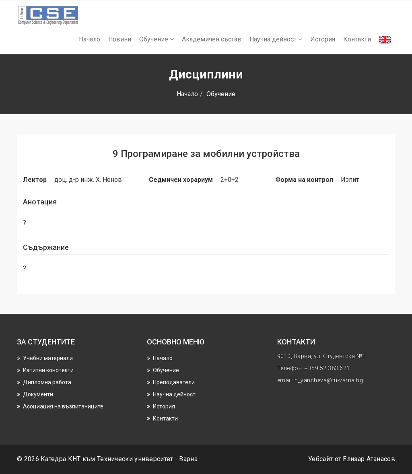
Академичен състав (211, 39)
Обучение (156, 39)
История (322, 39)
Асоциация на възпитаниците (63, 406)
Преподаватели (174, 382)
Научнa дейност (275, 39)
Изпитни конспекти (48, 370)
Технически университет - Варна (147, 459)
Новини (119, 39)
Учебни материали (48, 358)
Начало (89, 39)
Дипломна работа (47, 382)
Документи (38, 394)
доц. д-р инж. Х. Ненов (88, 179)
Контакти (357, 39)
